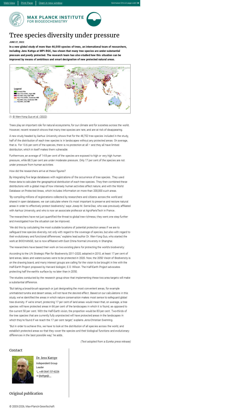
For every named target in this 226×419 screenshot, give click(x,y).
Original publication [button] (26, 393)
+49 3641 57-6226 (49, 371)
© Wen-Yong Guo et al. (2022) (30, 116)
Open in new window (50, 3)
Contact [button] (15, 350)
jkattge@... (45, 375)
